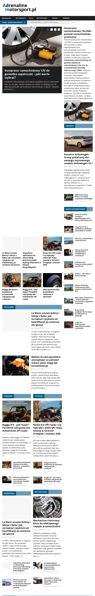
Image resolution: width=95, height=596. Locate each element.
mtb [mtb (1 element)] (90, 546)
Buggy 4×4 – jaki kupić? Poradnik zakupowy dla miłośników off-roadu (30, 153)
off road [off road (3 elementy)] (19, 550)
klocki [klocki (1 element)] (26, 546)
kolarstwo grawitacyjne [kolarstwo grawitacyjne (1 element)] (48, 546)
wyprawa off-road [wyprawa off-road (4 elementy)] (16, 560)
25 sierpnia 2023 (71, 166)
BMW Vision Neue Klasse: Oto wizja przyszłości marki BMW (83, 197)
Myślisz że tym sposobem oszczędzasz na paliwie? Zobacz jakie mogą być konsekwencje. (45, 220)
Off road (39, 255)
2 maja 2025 (8, 293)
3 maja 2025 (49, 330)
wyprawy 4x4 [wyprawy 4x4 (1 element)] (60, 561)
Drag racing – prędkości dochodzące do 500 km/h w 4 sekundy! (83, 313)
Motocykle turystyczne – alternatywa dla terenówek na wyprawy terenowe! (84, 300)
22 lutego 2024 (40, 389)
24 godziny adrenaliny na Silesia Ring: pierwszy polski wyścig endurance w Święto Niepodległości (32, 119)
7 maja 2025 (39, 296)
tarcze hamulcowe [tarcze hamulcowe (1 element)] (37, 555)
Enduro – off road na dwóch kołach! (82, 275)
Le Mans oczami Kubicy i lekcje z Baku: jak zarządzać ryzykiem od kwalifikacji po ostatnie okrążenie (11, 118)
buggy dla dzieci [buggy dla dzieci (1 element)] (76, 543)
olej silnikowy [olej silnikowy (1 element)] (29, 550)
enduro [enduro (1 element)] (10, 546)
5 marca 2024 (19, 329)
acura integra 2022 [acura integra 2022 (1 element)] (25, 543)
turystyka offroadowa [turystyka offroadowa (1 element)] (50, 555)
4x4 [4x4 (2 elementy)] (4, 543)
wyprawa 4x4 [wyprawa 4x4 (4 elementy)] (79, 554)
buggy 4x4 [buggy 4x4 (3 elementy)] (63, 543)
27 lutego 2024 (19, 344)
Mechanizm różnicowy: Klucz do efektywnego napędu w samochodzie (46, 382)
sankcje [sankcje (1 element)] (18, 555)
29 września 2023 (51, 445)
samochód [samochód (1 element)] (88, 550)
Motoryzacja (42, 18)
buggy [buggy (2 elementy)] (52, 543)
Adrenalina (6, 18)
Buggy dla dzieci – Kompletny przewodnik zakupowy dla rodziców (10, 153)
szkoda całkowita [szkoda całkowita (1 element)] (26, 555)
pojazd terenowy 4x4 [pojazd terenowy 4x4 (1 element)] (62, 550)
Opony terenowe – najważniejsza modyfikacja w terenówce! (82, 253)
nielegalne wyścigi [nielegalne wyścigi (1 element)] (7, 550)
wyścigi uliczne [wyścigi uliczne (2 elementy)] (33, 564)
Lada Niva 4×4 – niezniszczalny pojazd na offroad (83, 264)
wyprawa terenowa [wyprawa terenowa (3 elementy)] (43, 560)
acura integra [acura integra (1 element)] (15, 543)
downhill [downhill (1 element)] (4, 546)
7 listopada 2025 (19, 432)
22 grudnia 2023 (50, 430)
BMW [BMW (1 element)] (46, 543)
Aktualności (21, 18)
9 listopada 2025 (38, 187)
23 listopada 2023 (20, 449)
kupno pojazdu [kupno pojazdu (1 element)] (76, 546)
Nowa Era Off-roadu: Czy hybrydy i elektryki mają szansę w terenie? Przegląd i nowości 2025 (52, 118)
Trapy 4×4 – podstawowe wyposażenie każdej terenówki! (82, 325)
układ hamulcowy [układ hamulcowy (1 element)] (63, 555)
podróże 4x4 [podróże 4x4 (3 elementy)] (42, 550)
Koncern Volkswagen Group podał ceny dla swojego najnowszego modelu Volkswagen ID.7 (78, 159)
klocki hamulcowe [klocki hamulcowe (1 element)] (35, 546)
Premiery (66, 18)
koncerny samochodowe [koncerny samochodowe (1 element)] (63, 546)
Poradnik (8, 255)
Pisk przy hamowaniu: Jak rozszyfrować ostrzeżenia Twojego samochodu (21, 339)
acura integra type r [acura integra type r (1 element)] (38, 543)
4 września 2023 (38, 228)
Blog (31, 18)
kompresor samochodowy (82, 40)
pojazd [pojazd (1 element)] (53, 550)
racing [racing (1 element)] (71, 550)
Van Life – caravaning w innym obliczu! (84, 239)
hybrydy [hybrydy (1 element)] (16, 546)
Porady (55, 18)
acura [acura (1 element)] (8, 543)
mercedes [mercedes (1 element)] (85, 546)
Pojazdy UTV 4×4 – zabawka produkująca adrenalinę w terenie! (83, 229)
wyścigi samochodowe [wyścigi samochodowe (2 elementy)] (13, 564)
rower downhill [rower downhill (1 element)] (78, 550)
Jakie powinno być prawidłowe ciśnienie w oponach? (51, 152)
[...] (13, 89)
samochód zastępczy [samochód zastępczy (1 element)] (8, 555)
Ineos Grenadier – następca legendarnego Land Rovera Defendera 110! (83, 217)
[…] (49, 208)
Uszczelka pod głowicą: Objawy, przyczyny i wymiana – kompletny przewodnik (22, 324)
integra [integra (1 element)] (22, 546)
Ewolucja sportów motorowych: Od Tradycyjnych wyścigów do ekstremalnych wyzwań (22, 442)
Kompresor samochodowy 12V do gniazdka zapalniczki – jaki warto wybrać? (27, 74)
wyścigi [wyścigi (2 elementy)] (68, 560)
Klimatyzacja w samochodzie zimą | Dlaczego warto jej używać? (29, 506)
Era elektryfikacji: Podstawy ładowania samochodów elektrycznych (52, 425)
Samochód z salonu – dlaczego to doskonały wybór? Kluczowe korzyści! (53, 440)
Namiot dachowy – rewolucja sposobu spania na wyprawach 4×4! (83, 288)
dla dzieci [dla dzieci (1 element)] (84, 543)
